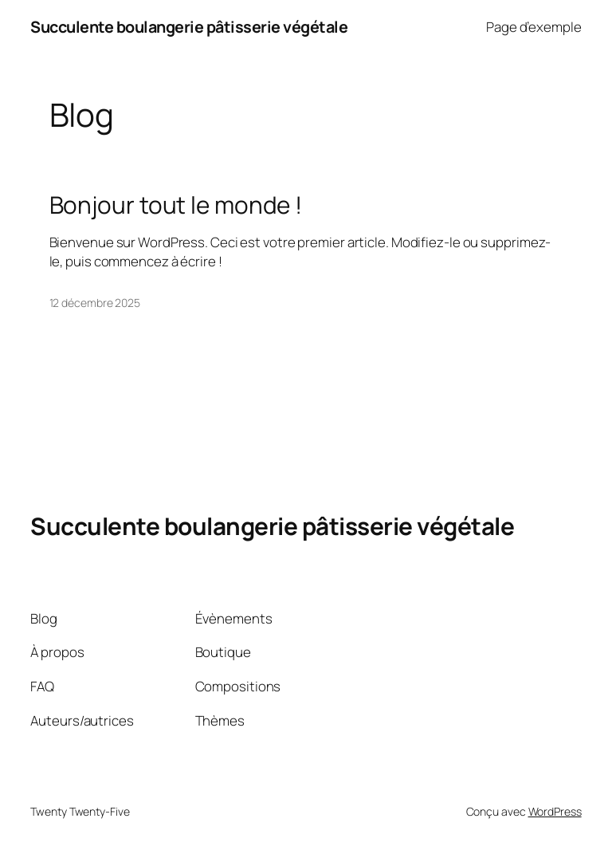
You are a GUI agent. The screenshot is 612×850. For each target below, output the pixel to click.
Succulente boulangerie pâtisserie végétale (188, 26)
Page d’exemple (534, 27)
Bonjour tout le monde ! (176, 204)
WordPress (555, 811)
